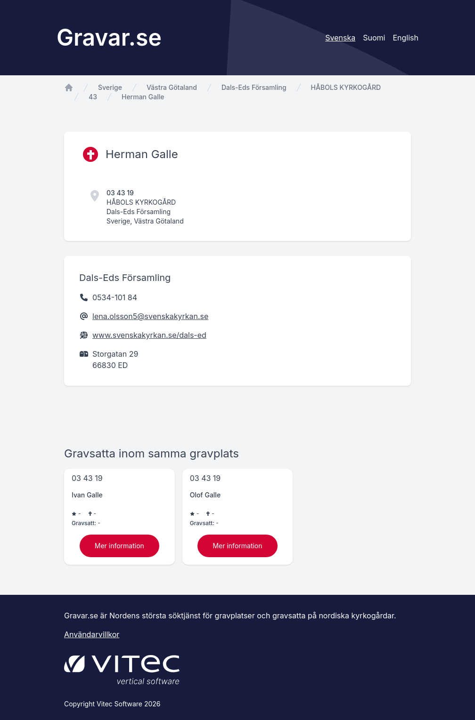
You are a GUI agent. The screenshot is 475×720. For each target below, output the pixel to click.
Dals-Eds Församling (254, 87)
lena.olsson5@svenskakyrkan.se (150, 316)
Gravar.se (109, 37)
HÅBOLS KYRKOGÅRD (346, 87)
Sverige (110, 87)
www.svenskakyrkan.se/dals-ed (149, 335)
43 (93, 97)
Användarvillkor (91, 634)
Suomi (374, 37)
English (405, 37)
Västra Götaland (172, 87)
